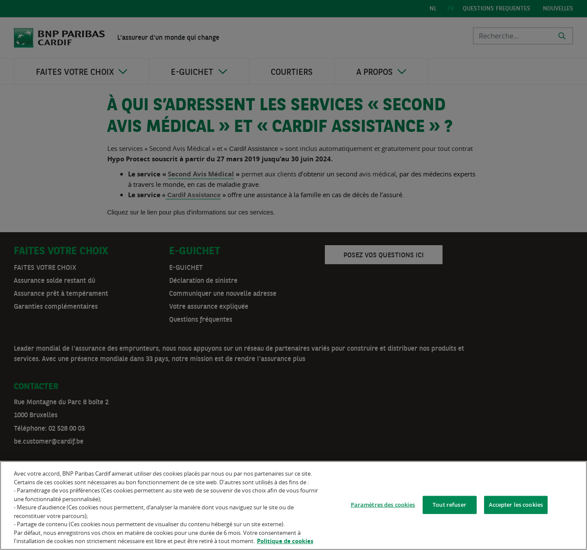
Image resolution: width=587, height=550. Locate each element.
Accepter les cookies (516, 506)
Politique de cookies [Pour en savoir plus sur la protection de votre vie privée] (285, 543)
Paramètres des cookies (383, 506)
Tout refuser (449, 506)
